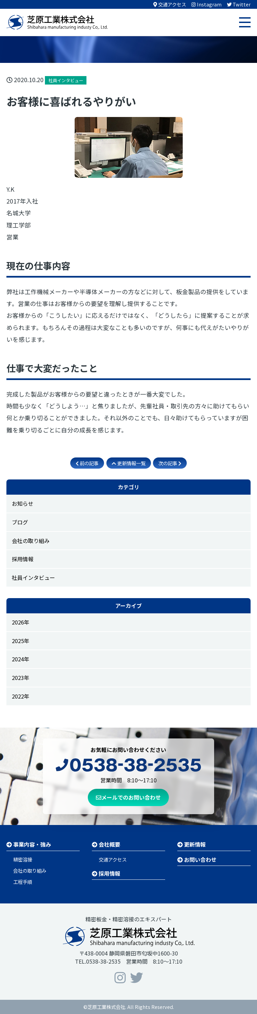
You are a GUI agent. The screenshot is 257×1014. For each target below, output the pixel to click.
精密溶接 (22, 859)
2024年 (20, 659)
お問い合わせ (196, 859)
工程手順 (22, 881)
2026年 (20, 622)
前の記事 (87, 463)
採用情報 (22, 559)
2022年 (20, 696)
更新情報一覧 (129, 463)
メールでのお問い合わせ (128, 797)
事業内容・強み (28, 844)
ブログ (20, 522)
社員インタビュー (33, 577)
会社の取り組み (31, 541)
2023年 (20, 678)
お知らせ (22, 503)
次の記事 (169, 463)
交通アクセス (113, 859)
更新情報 (191, 844)
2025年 (20, 641)
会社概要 (106, 844)
